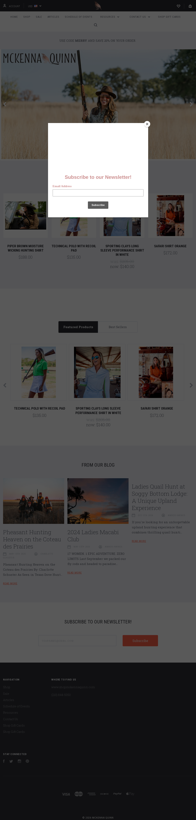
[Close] (147, 124)
